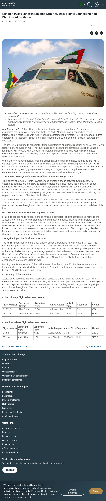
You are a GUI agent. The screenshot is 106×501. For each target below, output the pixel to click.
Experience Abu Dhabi (12, 412)
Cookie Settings (72, 491)
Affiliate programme (11, 448)
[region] (53, 491)
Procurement (8, 444)
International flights (11, 399)
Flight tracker (8, 404)
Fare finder (7, 408)
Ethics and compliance (12, 379)
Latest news (7, 363)
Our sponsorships (9, 371)
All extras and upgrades (12, 428)
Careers (5, 367)
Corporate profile (9, 359)
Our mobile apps (9, 440)
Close (96, 491)
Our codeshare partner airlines (15, 375)
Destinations (7, 395)
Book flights (7, 391)
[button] (82, 4)
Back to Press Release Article (14, 346)
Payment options (9, 436)
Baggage (6, 432)
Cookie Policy (48, 491)
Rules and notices (10, 452)
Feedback (10, 469)
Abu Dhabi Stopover (11, 416)
